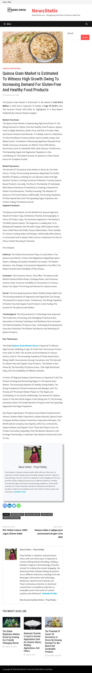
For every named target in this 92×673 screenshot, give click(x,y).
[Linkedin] (9, 506)
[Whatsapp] (19, 506)
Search (70, 33)
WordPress (40, 669)
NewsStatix (45, 10)
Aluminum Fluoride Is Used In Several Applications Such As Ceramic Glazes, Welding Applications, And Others (32, 642)
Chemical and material (12, 68)
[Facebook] (5, 506)
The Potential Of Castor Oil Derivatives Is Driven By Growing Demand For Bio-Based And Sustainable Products (53, 641)
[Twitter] (14, 506)
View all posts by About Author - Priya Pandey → (39, 600)
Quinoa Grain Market (12, 518)
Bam (50, 669)
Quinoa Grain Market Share (25, 345)
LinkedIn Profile (19, 492)
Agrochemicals (17, 514)
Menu (7, 24)
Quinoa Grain (47, 514)
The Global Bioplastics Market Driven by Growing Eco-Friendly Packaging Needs (11, 637)
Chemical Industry (32, 514)
